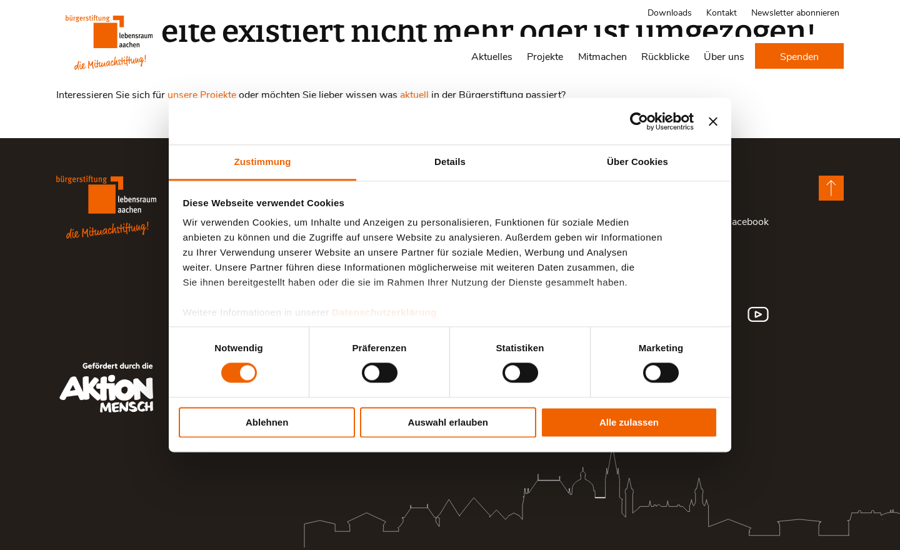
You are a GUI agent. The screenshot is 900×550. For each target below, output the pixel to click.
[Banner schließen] (713, 121)
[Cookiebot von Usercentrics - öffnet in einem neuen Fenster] (639, 121)
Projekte (545, 55)
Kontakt (721, 12)
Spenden (799, 55)
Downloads (670, 12)
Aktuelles (491, 55)
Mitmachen (602, 55)
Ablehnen (267, 422)
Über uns (724, 55)
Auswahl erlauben (448, 422)
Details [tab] (450, 161)
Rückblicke (665, 55)
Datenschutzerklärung (384, 312)
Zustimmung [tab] (262, 161)
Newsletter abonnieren (795, 12)
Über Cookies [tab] (637, 161)
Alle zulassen (629, 422)
